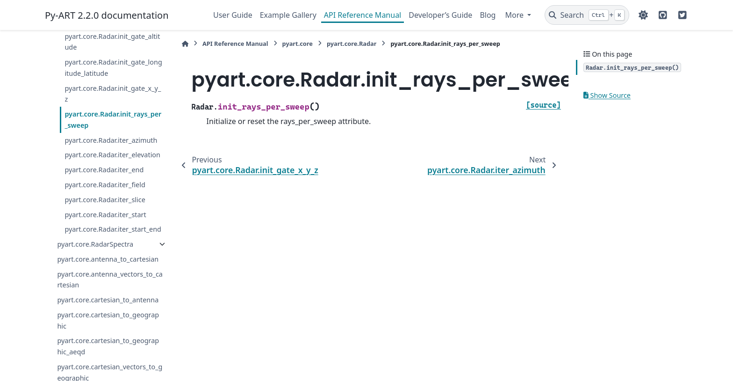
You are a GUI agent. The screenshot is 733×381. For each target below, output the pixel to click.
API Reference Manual (362, 15)
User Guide (232, 15)
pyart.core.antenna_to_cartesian (107, 259)
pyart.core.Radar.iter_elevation (112, 154)
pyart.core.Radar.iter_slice (105, 199)
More (515, 15)
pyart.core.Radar (352, 43)
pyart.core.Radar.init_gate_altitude (112, 42)
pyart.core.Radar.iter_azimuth (111, 140)
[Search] (587, 15)
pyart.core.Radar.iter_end (104, 169)
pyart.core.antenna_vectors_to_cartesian (109, 280)
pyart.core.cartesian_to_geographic (108, 320)
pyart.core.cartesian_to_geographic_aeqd (108, 346)
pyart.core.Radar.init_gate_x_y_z (113, 94)
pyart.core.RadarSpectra (95, 244)
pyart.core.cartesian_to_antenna (107, 299)
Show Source (607, 95)
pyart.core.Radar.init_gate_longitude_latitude (113, 68)
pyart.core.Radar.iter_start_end (113, 229)
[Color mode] (643, 15)
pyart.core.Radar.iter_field (105, 184)
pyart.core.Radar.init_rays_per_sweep (113, 120)
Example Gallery (288, 15)
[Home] (185, 44)
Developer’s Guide (440, 15)
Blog (488, 15)
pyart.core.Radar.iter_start (105, 214)
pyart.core (297, 43)
